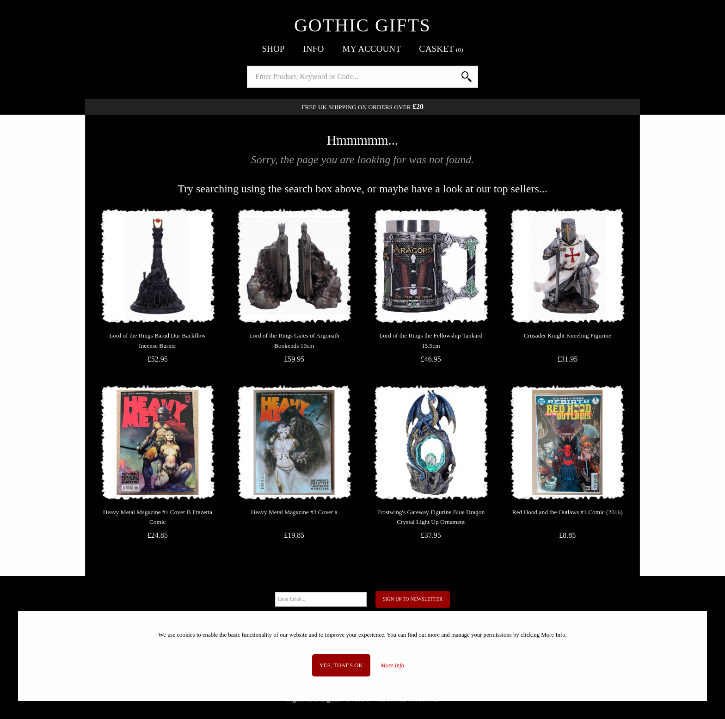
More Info (392, 665)
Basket (441, 49)
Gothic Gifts (362, 25)
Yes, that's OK (341, 665)
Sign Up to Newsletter (413, 599)
